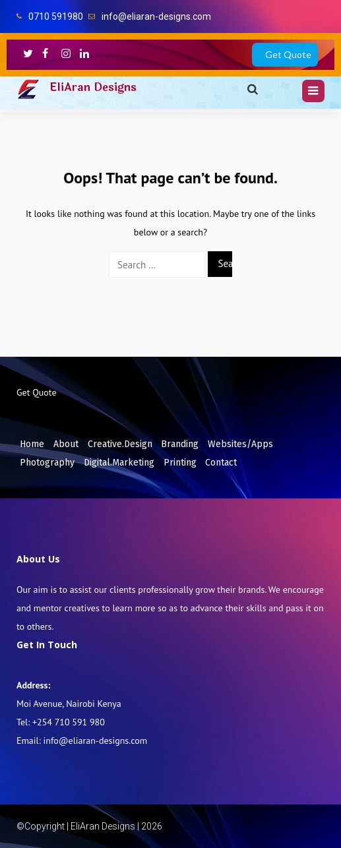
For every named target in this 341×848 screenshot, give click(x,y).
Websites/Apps (240, 444)
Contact (221, 462)
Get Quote (288, 54)
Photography (47, 462)
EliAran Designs (93, 87)
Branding (180, 444)
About (65, 444)
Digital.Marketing (119, 462)
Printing (180, 462)
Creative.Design (120, 444)
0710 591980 (55, 16)
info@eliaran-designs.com (156, 16)
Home (32, 444)
